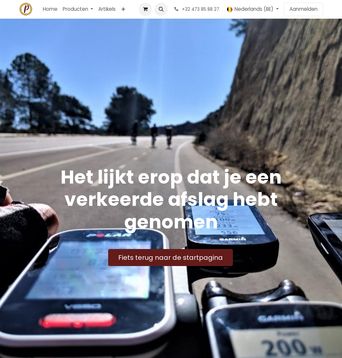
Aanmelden (303, 9)
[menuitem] (50, 9)
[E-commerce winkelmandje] (145, 9)
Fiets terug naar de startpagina (170, 257)
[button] (161, 9)
